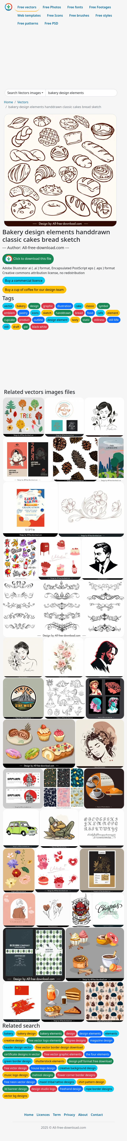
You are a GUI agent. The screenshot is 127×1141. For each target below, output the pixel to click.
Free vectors (26, 7)
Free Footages (100, 7)
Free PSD (51, 23)
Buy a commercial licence (23, 280)
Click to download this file (28, 259)
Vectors (22, 102)
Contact (97, 1115)
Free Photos (52, 7)
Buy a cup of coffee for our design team (34, 289)
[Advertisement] (63, 58)
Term (57, 1115)
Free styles (103, 15)
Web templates (29, 15)
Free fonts (75, 7)
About (83, 1115)
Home (8, 102)
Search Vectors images (24, 93)
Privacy (69, 1115)
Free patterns (27, 23)
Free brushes (79, 15)
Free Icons (55, 15)
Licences (43, 1115)
